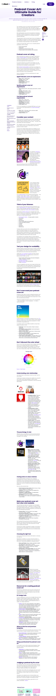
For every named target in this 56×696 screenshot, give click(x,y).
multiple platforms (23, 57)
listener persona (25, 211)
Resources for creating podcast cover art (11, 125)
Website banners (22, 261)
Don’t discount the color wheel (11, 119)
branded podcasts (22, 194)
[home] (6, 4)
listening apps (23, 254)
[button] (17, 2)
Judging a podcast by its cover (11, 127)
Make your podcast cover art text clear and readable (11, 121)
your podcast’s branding (27, 253)
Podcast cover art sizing (10, 108)
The (37, 414)
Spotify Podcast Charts (34, 284)
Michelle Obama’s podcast (35, 161)
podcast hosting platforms (24, 67)
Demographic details (23, 217)
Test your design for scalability (10, 114)
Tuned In (26, 680)
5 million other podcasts (30, 209)
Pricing (33, 2)
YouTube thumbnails (35, 107)
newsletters (23, 262)
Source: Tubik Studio (21, 369)
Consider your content (11, 110)
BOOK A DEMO (50, 4)
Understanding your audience (25, 207)
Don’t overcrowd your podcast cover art (11, 116)
